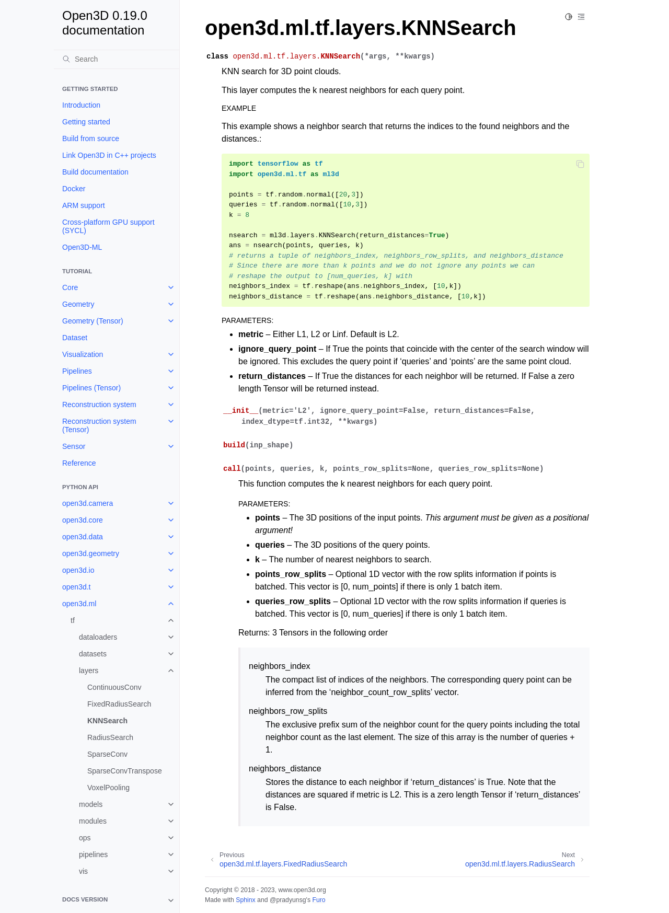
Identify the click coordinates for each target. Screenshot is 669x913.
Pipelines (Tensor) (91, 388)
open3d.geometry (90, 553)
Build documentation (95, 172)
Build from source (90, 138)
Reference (79, 463)
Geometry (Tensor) (92, 321)
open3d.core (82, 520)
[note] (116, 900)
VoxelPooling (108, 787)
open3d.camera (87, 503)
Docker (73, 188)
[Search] (116, 59)
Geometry (78, 304)
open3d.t (76, 587)
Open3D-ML (82, 247)
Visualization (82, 354)
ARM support (83, 205)
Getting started (86, 122)
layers (88, 670)
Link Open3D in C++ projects (109, 155)
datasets (93, 654)
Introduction (81, 105)
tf (73, 620)
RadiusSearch (110, 737)
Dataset (74, 337)
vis (83, 871)
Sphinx (245, 900)
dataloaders (98, 637)
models (90, 804)
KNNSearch (107, 720)
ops (85, 838)
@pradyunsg (288, 900)
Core (70, 287)
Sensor (73, 446)
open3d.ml (79, 603)
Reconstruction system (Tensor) (99, 425)
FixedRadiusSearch (119, 704)
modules (93, 821)
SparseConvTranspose (124, 771)
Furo (318, 900)
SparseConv (107, 754)
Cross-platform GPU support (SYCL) (108, 226)
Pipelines (77, 371)
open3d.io (78, 570)
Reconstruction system (99, 404)
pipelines (93, 854)
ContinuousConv (114, 687)
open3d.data (82, 537)
